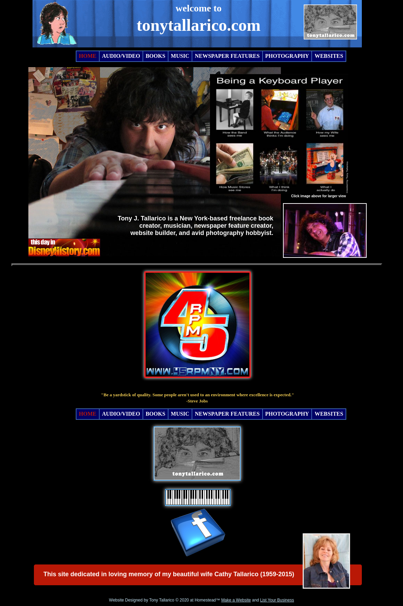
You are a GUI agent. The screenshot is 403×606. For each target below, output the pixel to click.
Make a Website (236, 600)
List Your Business (277, 600)
